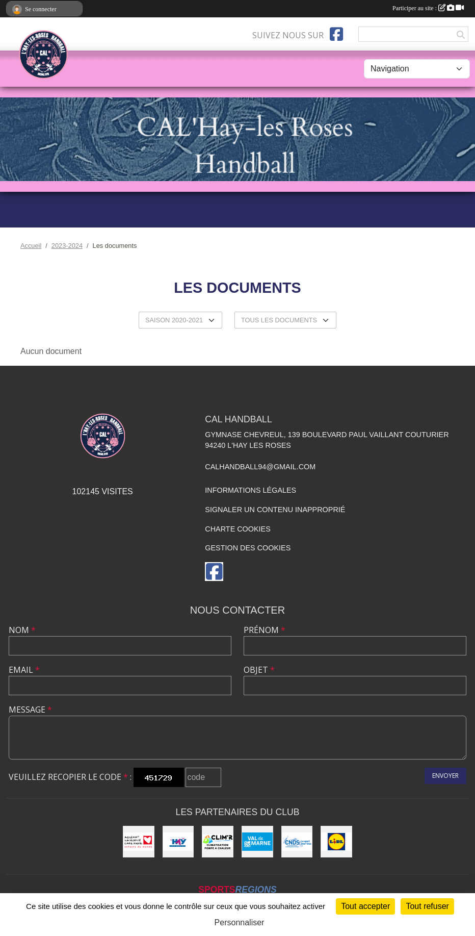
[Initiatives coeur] (138, 841)
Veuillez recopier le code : (70, 776)
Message (30, 709)
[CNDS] (297, 841)
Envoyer (445, 775)
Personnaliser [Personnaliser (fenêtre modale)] (240, 922)
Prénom (264, 630)
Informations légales (250, 490)
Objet (259, 669)
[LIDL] (336, 841)
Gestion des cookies (248, 548)
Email (24, 669)
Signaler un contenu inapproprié (275, 509)
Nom (22, 630)
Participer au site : (428, 8)
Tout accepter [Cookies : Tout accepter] (365, 906)
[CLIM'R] (217, 841)
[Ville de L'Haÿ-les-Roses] (178, 841)
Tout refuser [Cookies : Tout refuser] (427, 906)
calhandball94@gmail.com (260, 467)
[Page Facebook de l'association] (336, 34)
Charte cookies (237, 529)
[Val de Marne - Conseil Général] (257, 841)
